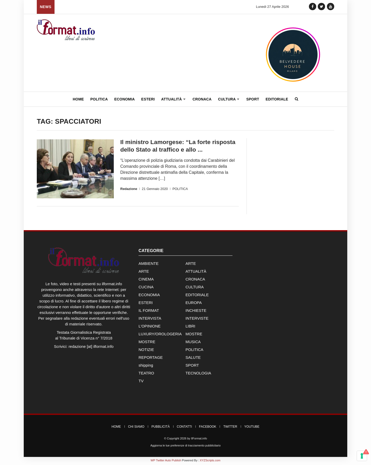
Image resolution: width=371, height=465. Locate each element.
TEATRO (146, 374)
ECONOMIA (149, 296)
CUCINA (146, 288)
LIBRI (190, 327)
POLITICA (180, 188)
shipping (146, 366)
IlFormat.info (199, 439)
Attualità (173, 99)
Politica (99, 99)
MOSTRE (194, 335)
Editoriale (277, 99)
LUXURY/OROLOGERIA (160, 335)
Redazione (128, 188)
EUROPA (194, 303)
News (45, 7)
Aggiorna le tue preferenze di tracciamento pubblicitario (185, 446)
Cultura (229, 99)
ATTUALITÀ (196, 272)
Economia (124, 99)
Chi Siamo (136, 428)
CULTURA (195, 288)
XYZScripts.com (210, 461)
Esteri (148, 99)
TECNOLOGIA (198, 374)
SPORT (192, 366)
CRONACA (195, 280)
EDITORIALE (197, 296)
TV (141, 382)
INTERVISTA (150, 319)
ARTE (191, 264)
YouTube (251, 428)
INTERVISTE (197, 319)
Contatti (184, 428)
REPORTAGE (151, 358)
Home (78, 99)
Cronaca (202, 99)
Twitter (230, 428)
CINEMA (146, 280)
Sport (252, 99)
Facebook (207, 428)
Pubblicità (160, 428)
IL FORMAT (149, 311)
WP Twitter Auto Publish (166, 461)
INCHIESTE (196, 311)
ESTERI (146, 303)
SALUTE (193, 358)
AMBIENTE (149, 264)
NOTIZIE (146, 350)
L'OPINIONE (150, 327)
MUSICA (193, 343)
